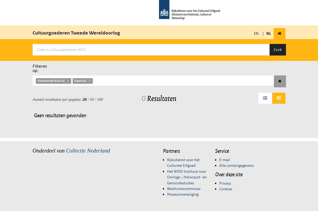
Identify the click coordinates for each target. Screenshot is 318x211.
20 (85, 99)
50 (92, 99)
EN (256, 33)
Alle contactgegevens (236, 165)
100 (100, 99)
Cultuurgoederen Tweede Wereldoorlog (76, 33)
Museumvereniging (183, 194)
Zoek (278, 49)
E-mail (224, 159)
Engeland (82, 81)
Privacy (225, 183)
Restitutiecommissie (183, 188)
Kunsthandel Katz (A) (53, 81)
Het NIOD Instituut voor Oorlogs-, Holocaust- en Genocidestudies (187, 177)
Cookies (225, 188)
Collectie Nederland (88, 151)
